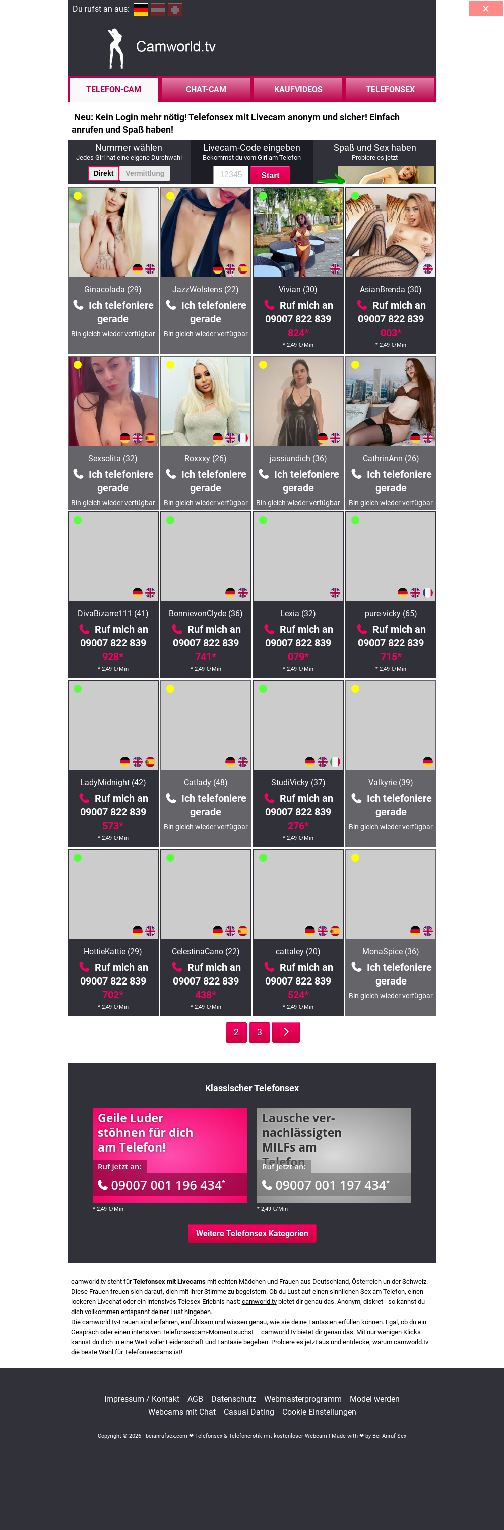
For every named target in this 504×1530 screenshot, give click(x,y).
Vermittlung (144, 173)
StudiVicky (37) (298, 782)
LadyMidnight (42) (113, 782)
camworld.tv (259, 1301)
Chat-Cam (206, 89)
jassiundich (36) (298, 458)
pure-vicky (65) (391, 613)
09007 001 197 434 (326, 1184)
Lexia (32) (298, 613)
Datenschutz (233, 1399)
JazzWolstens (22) (205, 289)
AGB (195, 1399)
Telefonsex (390, 89)
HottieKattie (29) (113, 951)
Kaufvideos (298, 89)
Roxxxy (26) (205, 458)
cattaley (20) (298, 951)
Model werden (375, 1399)
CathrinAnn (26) (391, 458)
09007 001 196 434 (161, 1184)
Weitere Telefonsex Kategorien (252, 1233)
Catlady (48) (206, 782)
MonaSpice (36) (390, 951)
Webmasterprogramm (303, 1399)
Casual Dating (249, 1412)
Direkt (104, 173)
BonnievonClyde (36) (206, 613)
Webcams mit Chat (182, 1412)
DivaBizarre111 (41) (113, 613)
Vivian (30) (298, 289)
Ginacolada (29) (113, 289)
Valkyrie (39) (390, 782)
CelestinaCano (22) (206, 951)
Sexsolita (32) (113, 458)
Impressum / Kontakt (141, 1399)
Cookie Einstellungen (319, 1412)
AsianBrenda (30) (391, 289)
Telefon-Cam (113, 89)
